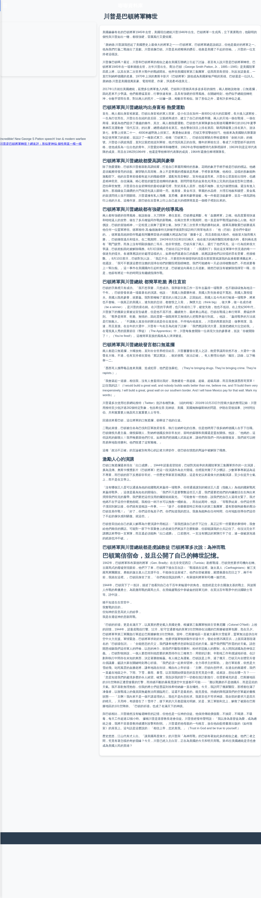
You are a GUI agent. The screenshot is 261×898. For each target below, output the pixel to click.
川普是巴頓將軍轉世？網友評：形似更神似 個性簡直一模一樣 (41, 143)
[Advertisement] (112, 870)
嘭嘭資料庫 (130, 5)
